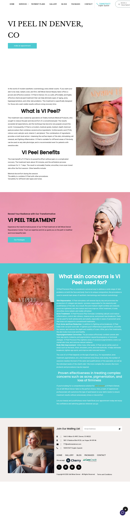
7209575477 (103, 4)
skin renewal (99, 395)
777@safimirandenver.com (69, 434)
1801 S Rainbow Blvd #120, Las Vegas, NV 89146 (76, 430)
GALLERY (69, 445)
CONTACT (89, 4)
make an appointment (22, 46)
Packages (75, 4)
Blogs (64, 4)
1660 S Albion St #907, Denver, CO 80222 (74, 426)
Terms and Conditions (104, 464)
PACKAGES (89, 445)
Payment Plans (38, 4)
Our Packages (19, 240)
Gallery (53, 4)
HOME (12, 4)
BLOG (79, 445)
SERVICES (23, 4)
